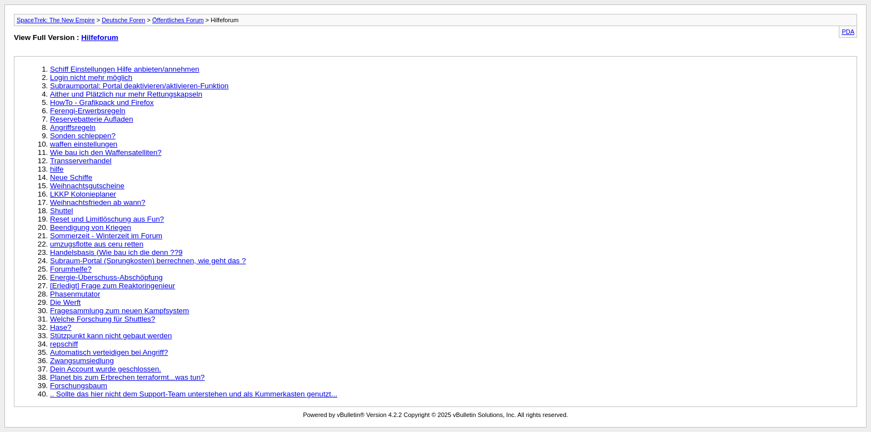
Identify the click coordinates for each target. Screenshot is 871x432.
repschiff (64, 344)
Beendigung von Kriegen (90, 227)
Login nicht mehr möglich (91, 77)
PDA (848, 31)
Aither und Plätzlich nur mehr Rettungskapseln (126, 94)
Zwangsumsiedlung (82, 360)
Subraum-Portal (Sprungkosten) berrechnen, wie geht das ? (148, 261)
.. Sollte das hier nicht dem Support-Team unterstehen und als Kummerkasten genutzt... (193, 394)
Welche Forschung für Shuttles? (102, 319)
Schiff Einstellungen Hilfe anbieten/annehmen (124, 69)
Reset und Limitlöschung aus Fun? (107, 219)
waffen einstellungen (83, 144)
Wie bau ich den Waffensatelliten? (106, 152)
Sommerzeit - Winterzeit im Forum (106, 236)
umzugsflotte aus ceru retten (96, 244)
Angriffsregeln (73, 127)
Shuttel (61, 211)
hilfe (56, 169)
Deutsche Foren (123, 20)
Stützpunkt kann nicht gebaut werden (111, 335)
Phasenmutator (75, 294)
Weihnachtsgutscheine (87, 186)
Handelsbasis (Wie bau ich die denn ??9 (116, 252)
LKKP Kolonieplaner (83, 194)
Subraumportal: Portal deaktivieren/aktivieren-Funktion (139, 86)
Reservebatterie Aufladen (91, 119)
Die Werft (65, 302)
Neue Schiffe (71, 177)
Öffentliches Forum (178, 20)
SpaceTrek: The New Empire (56, 20)
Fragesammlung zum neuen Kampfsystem (119, 311)
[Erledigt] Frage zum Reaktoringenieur (112, 286)
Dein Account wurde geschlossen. (105, 369)
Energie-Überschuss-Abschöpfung (106, 277)
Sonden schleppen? (83, 136)
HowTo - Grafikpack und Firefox (102, 102)
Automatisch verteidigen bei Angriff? (109, 352)
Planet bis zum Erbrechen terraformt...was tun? (127, 377)
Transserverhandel (81, 161)
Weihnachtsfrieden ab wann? (98, 202)
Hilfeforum (99, 37)
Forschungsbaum (78, 385)
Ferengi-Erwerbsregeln (88, 111)
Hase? (61, 327)
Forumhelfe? (71, 269)
